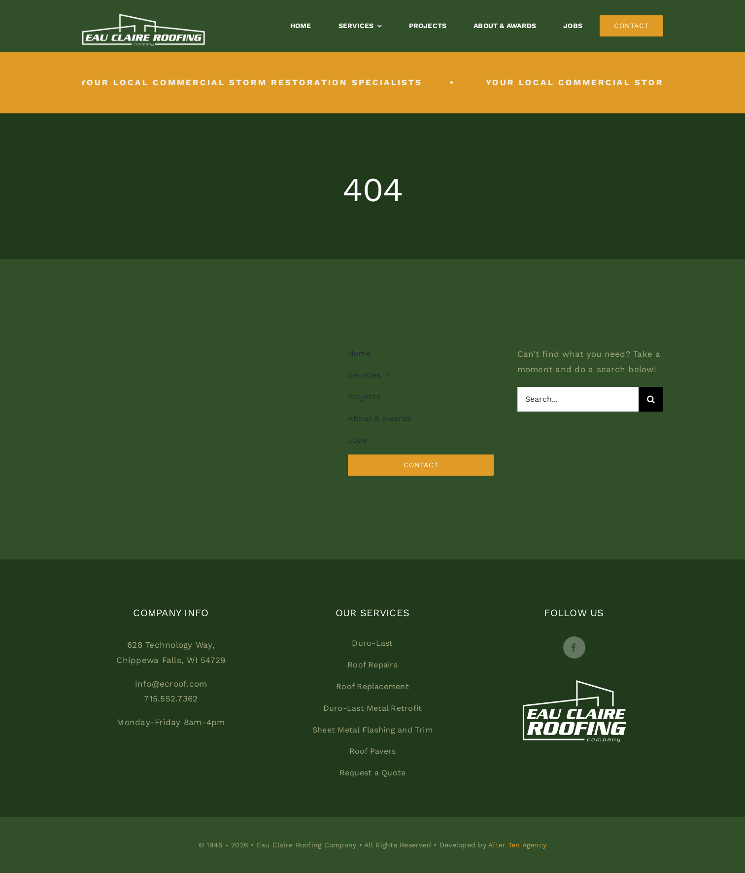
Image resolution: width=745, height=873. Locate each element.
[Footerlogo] (574, 662)
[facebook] (574, 647)
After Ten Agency (517, 845)
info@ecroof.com (171, 684)
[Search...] (578, 399)
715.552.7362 (171, 698)
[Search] (651, 399)
